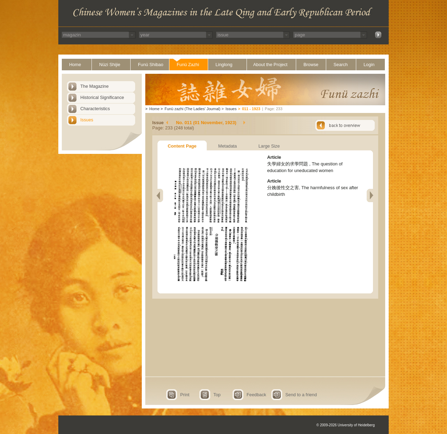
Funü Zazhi (188, 64)
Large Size (269, 146)
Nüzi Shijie (109, 64)
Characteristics (95, 108)
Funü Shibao (150, 64)
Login (369, 64)
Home (75, 64)
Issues (86, 119)
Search (341, 64)
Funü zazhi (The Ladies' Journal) (192, 109)
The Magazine (94, 86)
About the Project (270, 64)
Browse (310, 64)
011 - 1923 (251, 109)
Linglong (223, 64)
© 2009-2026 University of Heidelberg (345, 425)
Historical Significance (102, 97)
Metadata (227, 146)
